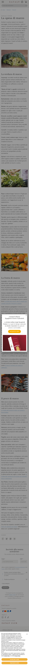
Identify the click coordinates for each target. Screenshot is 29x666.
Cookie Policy (7, 655)
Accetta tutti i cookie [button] (14, 659)
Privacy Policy (17, 655)
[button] (27, 634)
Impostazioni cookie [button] (14, 662)
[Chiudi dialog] (26, 315)
